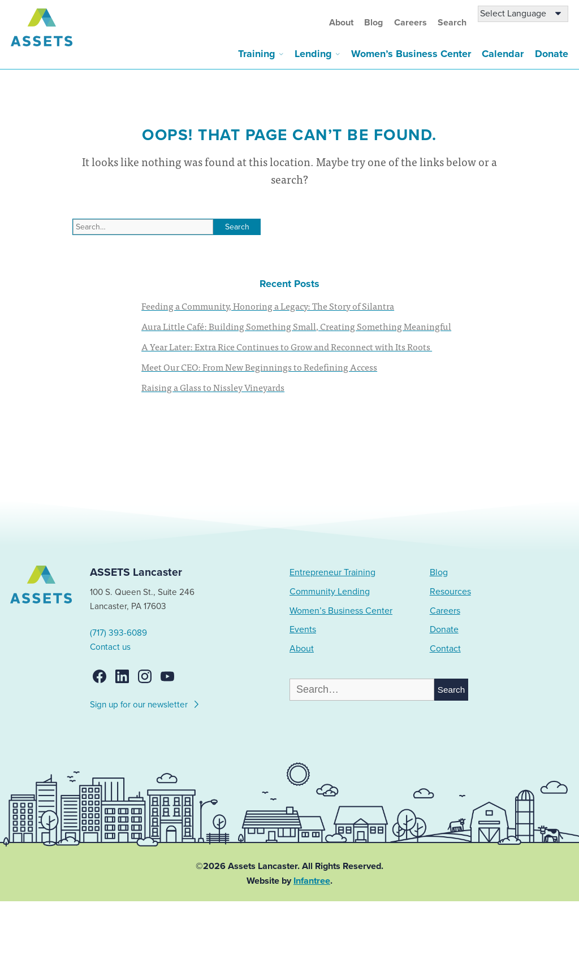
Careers (410, 22)
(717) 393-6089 (118, 633)
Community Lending (330, 591)
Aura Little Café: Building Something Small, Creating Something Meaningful (296, 326)
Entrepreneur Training (332, 572)
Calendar (503, 53)
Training (256, 53)
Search (452, 22)
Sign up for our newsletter (145, 703)
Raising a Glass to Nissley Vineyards (212, 387)
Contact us (110, 647)
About (341, 22)
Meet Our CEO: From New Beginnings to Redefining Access (259, 366)
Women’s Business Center (411, 53)
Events (303, 629)
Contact (445, 648)
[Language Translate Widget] (523, 14)
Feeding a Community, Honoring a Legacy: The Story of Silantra (267, 305)
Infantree (311, 881)
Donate (551, 53)
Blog (373, 22)
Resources (450, 591)
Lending (313, 53)
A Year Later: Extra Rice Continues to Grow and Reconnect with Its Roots (286, 346)
